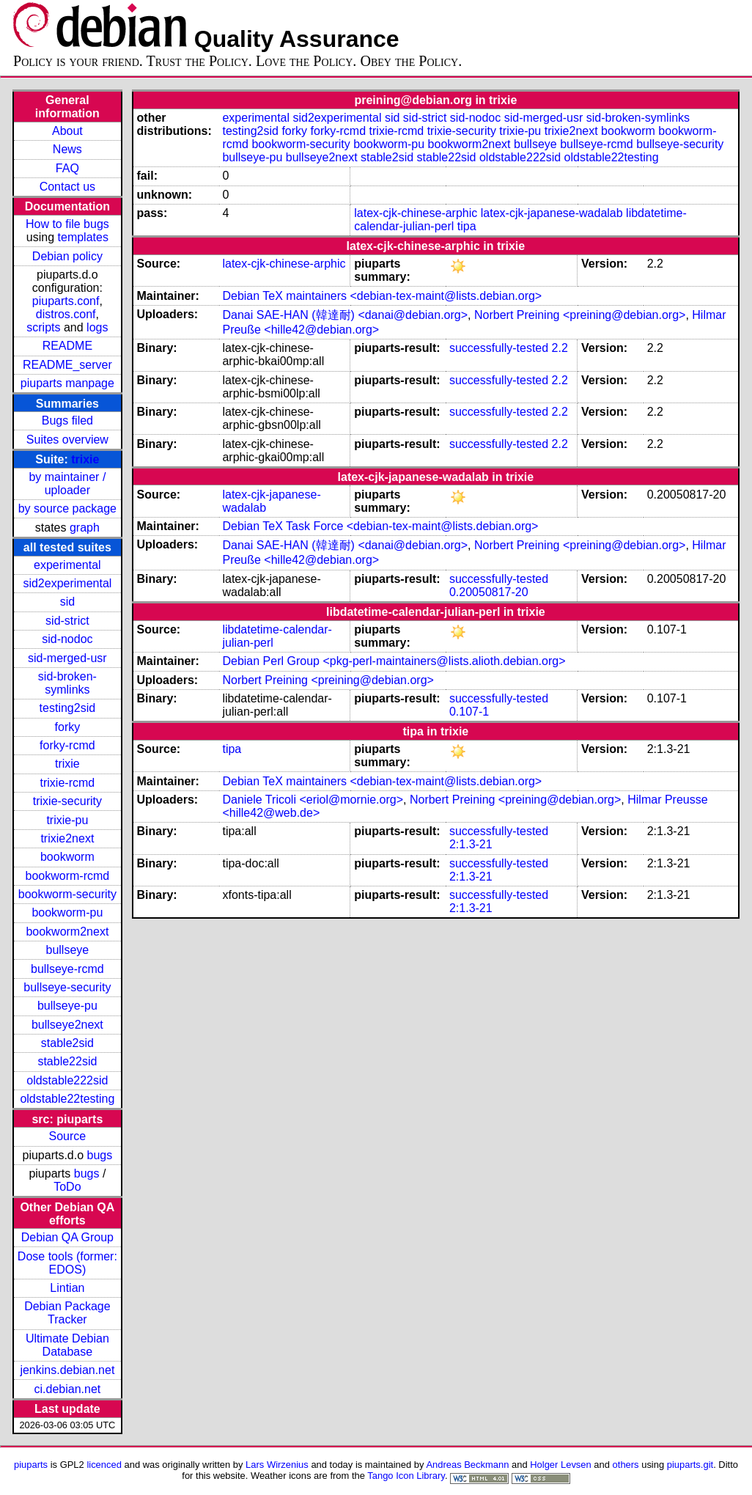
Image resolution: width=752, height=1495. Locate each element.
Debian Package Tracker (67, 1313)
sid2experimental (67, 583)
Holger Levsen (560, 1464)
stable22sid (67, 1061)
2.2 (560, 348)
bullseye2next (67, 1024)
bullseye (67, 950)
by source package (67, 508)
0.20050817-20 (488, 592)
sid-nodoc (67, 639)
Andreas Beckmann (467, 1464)
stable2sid (67, 1043)
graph (85, 527)
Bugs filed (67, 420)
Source (67, 1136)
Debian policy (67, 256)
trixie (85, 459)
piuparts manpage (67, 383)
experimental (67, 565)
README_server (67, 365)
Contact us (67, 186)
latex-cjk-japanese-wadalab (552, 213)
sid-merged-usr (67, 658)
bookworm (67, 857)
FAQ (67, 168)
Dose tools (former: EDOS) (67, 1263)
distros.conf (66, 314)
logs (97, 327)
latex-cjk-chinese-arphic (415, 213)
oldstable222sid (67, 1080)
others (626, 1464)
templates (83, 237)
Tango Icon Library (406, 1475)
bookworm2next (67, 931)
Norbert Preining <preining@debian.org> (579, 315)
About (67, 131)
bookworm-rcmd (68, 876)
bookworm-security (67, 894)
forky (68, 727)
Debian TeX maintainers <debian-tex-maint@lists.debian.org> (382, 296)
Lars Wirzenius (277, 1464)
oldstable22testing (67, 1098)
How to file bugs (67, 224)
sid (67, 601)
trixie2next (67, 838)
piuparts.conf (66, 301)
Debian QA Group (67, 1237)
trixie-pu (67, 820)
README (67, 345)
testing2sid (68, 708)
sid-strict (67, 620)
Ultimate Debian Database (67, 1345)
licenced (104, 1464)
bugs (100, 1155)
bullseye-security (67, 987)
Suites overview (67, 439)
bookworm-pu (67, 912)
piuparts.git (690, 1464)
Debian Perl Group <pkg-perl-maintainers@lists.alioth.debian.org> (393, 661)
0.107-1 (469, 711)
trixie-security (67, 801)
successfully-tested (498, 348)
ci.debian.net (67, 1389)
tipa (466, 226)
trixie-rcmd (67, 782)
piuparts (31, 1464)
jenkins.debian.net (67, 1370)
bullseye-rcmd (67, 969)
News (67, 149)
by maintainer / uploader (67, 483)
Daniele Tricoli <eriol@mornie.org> (312, 799)
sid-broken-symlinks (67, 683)
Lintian (67, 1288)
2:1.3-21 (471, 844)
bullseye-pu (67, 1005)
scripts (43, 327)
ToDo (67, 1186)
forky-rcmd (67, 745)
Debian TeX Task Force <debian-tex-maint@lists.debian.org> (380, 526)
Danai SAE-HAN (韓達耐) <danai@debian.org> (345, 315)
